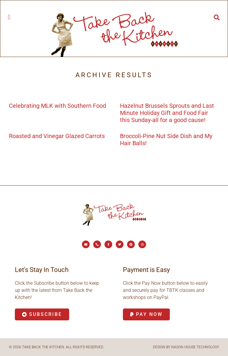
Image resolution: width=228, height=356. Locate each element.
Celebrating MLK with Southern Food (57, 105)
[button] (9, 17)
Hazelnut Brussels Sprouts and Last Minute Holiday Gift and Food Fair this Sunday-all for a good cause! (167, 113)
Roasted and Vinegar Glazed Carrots (57, 136)
